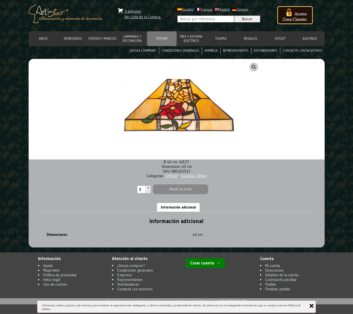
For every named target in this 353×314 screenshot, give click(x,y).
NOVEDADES (73, 38)
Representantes (236, 51)
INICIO (43, 38)
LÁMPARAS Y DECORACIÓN (132, 39)
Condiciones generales (180, 51)
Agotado (310, 38)
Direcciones (274, 270)
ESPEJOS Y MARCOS (102, 38)
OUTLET (280, 38)
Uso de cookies (55, 284)
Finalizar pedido (277, 289)
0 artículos (133, 11)
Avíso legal (51, 279)
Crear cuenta (202, 263)
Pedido (270, 284)
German (242, 9)
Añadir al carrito (180, 189)
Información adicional (178, 207)
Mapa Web (51, 270)
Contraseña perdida (280, 279)
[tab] (178, 207)
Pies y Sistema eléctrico (191, 39)
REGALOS (250, 38)
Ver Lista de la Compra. (142, 17)
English (225, 9)
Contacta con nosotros (302, 51)
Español (188, 9)
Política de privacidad (59, 275)
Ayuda (48, 265)
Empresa (211, 51)
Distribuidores (266, 51)
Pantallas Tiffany (194, 176)
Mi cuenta (272, 265)
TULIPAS (221, 38)
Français (207, 9)
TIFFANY (162, 38)
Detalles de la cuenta (281, 275)
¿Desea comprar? (142, 51)
